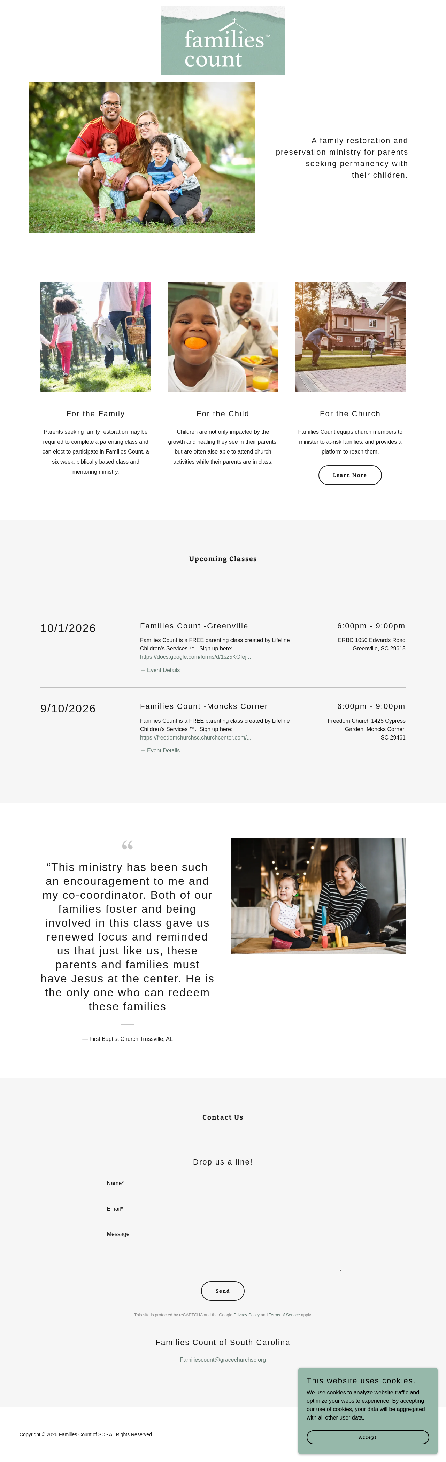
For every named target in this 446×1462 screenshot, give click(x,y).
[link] (223, 8)
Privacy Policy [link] (246, 1315)
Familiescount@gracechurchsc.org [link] (223, 1360)
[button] (160, 670)
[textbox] (223, 1183)
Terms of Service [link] (284, 1315)
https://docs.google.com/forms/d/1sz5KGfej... (195, 657)
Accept (368, 1436)
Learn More (350, 475)
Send (223, 1291)
